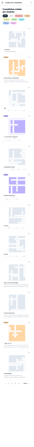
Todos (5, 16)
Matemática (19, 16)
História (13, 23)
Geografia (6, 19)
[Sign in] (31, 2)
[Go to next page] (28, 383)
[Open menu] (2, 2)
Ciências (6, 23)
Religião (27, 16)
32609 (25, 383)
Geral (11, 16)
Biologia (14, 19)
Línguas (21, 19)
